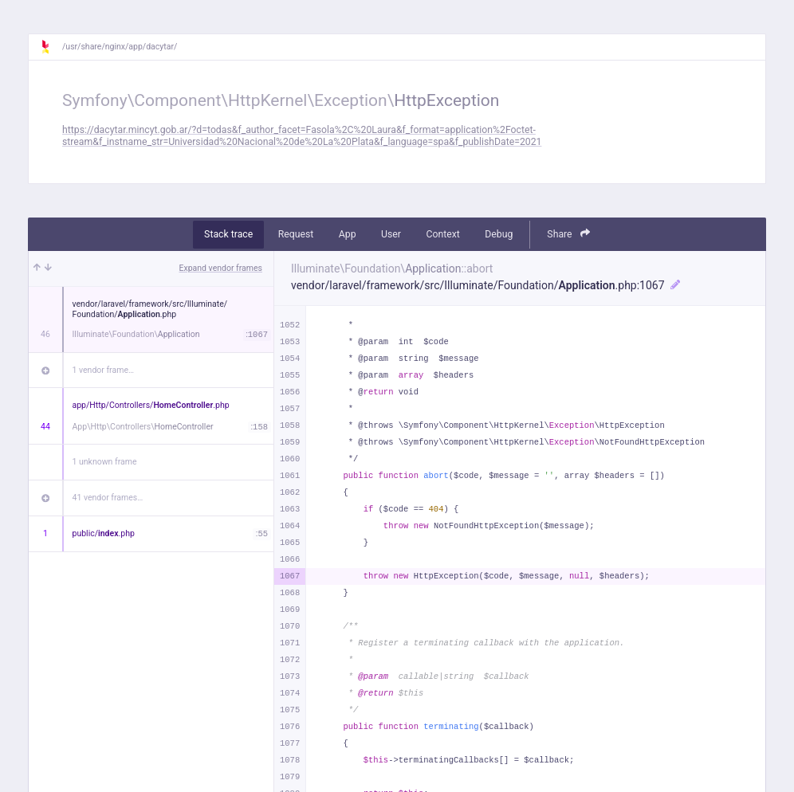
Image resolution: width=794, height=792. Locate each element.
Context (442, 234)
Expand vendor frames (220, 268)
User (391, 234)
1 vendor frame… (103, 370)
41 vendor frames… (108, 497)
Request (296, 234)
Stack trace (228, 234)
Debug (499, 234)
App (347, 234)
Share (568, 234)
